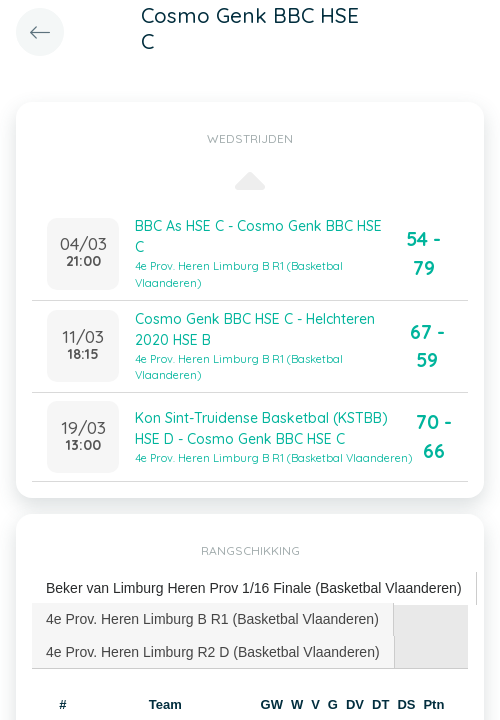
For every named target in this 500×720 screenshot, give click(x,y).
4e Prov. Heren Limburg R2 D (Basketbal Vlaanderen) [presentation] (213, 652)
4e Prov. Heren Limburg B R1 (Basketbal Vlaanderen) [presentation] (212, 619)
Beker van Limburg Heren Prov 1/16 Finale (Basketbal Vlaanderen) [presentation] (254, 588)
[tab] (254, 588)
